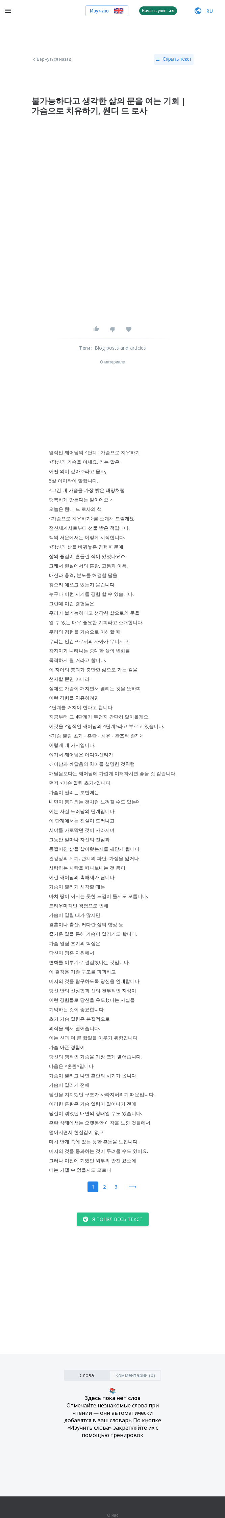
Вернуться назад (51, 59)
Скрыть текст (174, 59)
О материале (112, 362)
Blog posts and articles (120, 348)
